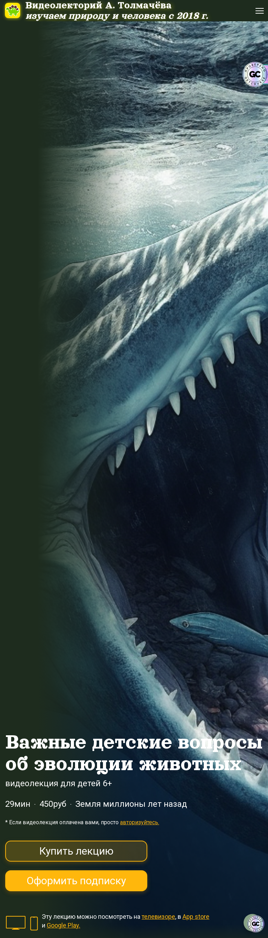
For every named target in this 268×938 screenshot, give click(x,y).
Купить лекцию (76, 851)
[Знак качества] (256, 924)
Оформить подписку (76, 880)
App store (196, 916)
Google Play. (63, 925)
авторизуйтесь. (139, 822)
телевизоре (158, 916)
